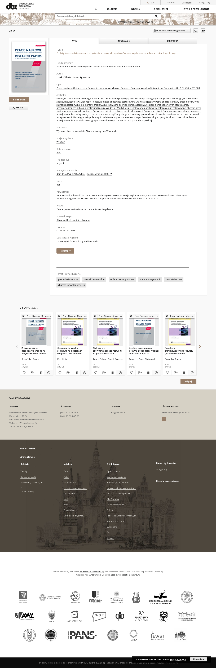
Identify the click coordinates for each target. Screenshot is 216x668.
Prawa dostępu (71, 510)
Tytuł (66, 471)
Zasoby (24, 471)
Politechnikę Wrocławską (92, 571)
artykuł (60, 163)
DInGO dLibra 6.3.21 (91, 662)
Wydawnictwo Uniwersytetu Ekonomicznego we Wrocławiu (86, 131)
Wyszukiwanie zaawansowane (135, 22)
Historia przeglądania (195, 9)
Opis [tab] (74, 41)
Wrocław (60, 141)
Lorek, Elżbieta (63, 77)
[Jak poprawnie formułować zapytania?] (159, 22)
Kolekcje (112, 9)
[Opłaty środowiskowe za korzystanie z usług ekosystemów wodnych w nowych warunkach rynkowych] (29, 66)
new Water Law (174, 279)
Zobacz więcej (27, 491)
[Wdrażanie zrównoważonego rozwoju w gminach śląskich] (108, 330)
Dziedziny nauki (28, 476)
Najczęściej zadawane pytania (121, 487)
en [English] (152, 3)
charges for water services (71, 285)
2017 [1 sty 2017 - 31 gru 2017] (58, 152)
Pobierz (17, 108)
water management (150, 279)
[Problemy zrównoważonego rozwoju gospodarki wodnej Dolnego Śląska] (180, 330)
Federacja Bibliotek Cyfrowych (121, 515)
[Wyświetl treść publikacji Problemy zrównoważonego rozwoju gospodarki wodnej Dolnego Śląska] (184, 372)
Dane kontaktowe (115, 504)
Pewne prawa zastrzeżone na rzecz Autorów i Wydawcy (84, 209)
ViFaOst (110, 537)
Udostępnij (187, 2)
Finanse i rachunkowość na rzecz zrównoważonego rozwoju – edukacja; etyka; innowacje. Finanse (106, 195)
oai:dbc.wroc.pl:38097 (99, 173)
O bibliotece (160, 9)
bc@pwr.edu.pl (118, 412)
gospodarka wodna (68, 279)
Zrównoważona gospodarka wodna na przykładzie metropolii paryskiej (33, 350)
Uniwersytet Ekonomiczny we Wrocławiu (77, 241)
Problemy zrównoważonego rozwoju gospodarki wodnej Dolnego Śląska (179, 350)
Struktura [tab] (172, 40)
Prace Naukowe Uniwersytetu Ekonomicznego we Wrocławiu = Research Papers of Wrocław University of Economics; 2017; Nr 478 (122, 197)
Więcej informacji (178, 659)
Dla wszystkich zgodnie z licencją (73, 220)
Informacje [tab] (123, 40)
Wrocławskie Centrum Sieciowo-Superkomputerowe (114, 574)
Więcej (188, 381)
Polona (110, 510)
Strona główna (27, 456)
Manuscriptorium (115, 521)
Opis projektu (113, 471)
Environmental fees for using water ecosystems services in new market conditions (98, 66)
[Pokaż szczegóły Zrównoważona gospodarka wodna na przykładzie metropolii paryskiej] (48, 372)
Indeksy (135, 9)
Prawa (67, 504)
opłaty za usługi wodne (122, 279)
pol (58, 184)
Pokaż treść (19, 99)
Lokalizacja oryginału (74, 515)
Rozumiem (198, 659)
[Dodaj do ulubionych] (195, 30)
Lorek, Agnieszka (81, 77)
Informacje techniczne (118, 482)
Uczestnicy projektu (116, 476)
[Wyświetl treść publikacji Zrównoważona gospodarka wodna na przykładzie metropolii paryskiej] (40, 372)
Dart (109, 532)
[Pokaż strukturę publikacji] (36, 316)
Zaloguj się (204, 2)
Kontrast (171, 2)
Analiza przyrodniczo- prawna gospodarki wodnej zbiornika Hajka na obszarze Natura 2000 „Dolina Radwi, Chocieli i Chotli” (144, 350)
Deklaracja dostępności (118, 493)
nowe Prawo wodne (94, 279)
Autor (66, 476)
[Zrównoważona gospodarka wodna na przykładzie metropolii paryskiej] (36, 330)
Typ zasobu (69, 493)
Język (66, 499)
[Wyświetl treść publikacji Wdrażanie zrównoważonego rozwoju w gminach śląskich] (112, 372)
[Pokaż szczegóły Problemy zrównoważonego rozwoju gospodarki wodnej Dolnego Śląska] (192, 372)
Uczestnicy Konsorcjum (31, 482)
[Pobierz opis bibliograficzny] (32, 372)
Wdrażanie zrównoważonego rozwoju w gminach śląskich (107, 350)
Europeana (112, 526)
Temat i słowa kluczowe (75, 487)
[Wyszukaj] (156, 16)
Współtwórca (70, 482)
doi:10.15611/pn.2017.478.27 (70, 173)
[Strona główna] (96, 9)
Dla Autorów (113, 499)
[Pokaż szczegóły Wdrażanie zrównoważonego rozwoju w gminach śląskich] (120, 372)
